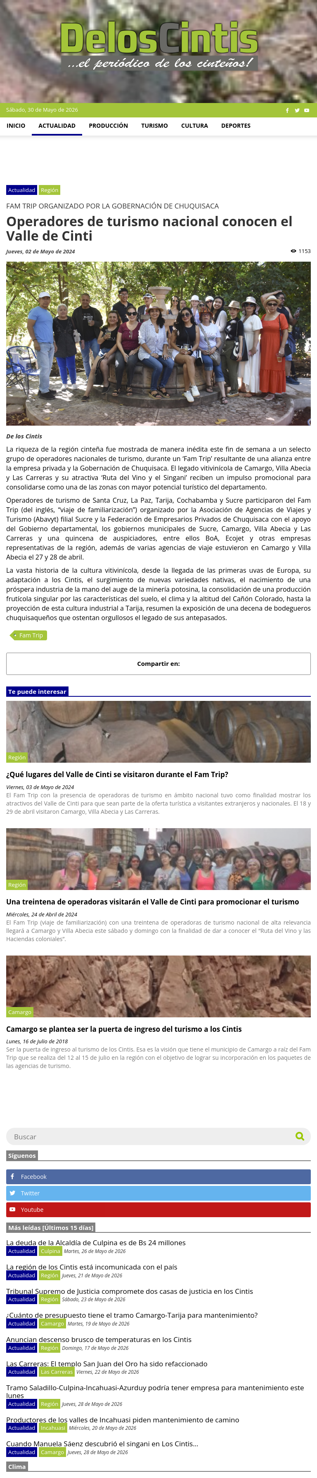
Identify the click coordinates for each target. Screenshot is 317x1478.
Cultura (194, 125)
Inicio (16, 125)
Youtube (26, 1209)
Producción (108, 125)
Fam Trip (31, 635)
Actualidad (57, 125)
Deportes (236, 125)
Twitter (24, 1193)
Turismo (154, 125)
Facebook (28, 1177)
